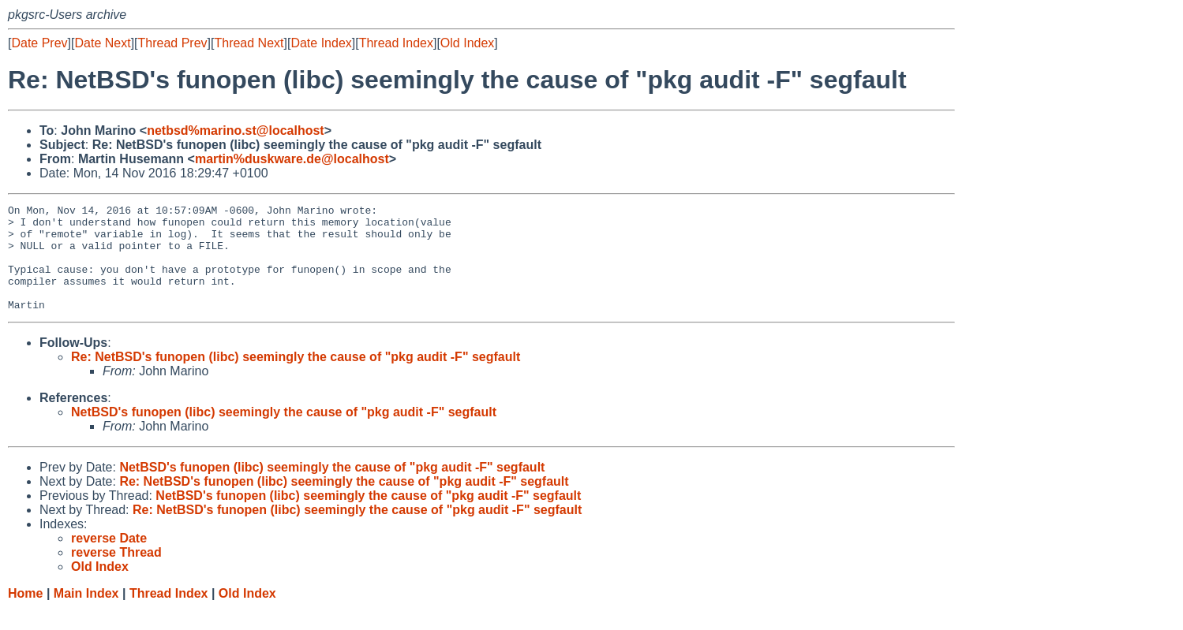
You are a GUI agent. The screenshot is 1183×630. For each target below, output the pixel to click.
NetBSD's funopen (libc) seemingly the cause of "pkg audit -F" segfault (283, 433)
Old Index (467, 43)
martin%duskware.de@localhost (292, 159)
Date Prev (39, 43)
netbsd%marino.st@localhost (235, 130)
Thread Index (396, 43)
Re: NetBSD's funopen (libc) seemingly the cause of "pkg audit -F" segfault (295, 378)
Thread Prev (173, 43)
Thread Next (248, 43)
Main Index (86, 614)
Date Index (320, 43)
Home (25, 614)
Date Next (102, 43)
